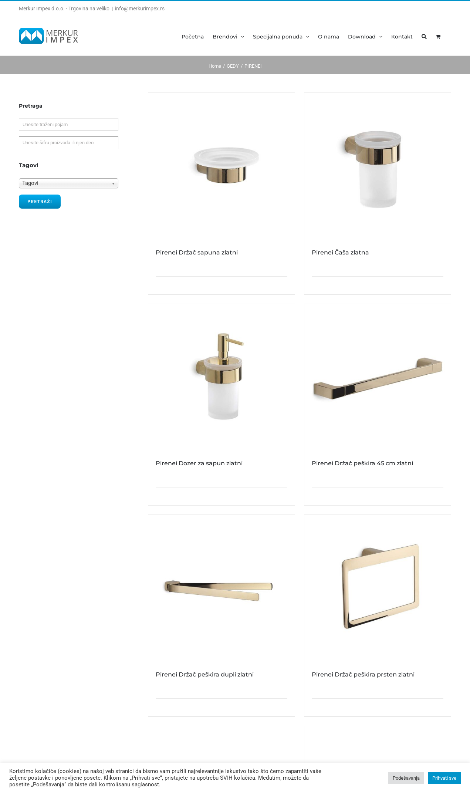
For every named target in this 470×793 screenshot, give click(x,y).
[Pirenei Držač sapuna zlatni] (221, 166)
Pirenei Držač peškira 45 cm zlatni (362, 463)
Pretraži (39, 201)
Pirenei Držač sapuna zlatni (197, 252)
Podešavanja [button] (406, 778)
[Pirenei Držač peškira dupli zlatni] (221, 588)
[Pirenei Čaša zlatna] (377, 166)
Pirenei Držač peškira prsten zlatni (363, 674)
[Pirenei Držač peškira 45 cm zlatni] (377, 377)
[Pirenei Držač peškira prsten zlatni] (377, 588)
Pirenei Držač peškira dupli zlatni (205, 674)
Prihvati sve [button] (444, 778)
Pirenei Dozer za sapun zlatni (199, 463)
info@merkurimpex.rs (140, 8)
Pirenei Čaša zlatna (340, 252)
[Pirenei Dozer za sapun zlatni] (221, 377)
